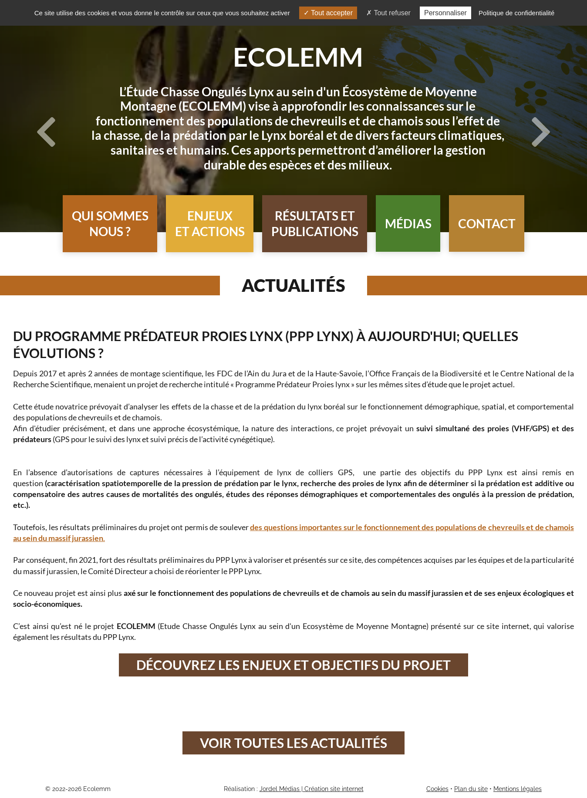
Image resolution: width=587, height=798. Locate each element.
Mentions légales (517, 788)
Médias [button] (408, 223)
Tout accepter (328, 13)
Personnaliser (445, 13)
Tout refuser (388, 13)
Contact (487, 223)
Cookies (437, 788)
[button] (110, 223)
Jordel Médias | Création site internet (312, 788)
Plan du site (471, 788)
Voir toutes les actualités (293, 743)
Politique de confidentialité (516, 13)
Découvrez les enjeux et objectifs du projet (293, 665)
